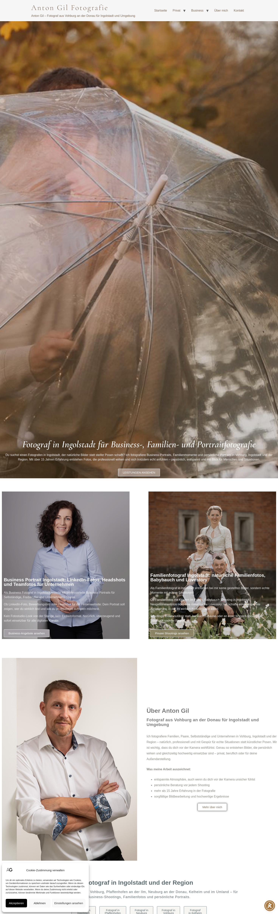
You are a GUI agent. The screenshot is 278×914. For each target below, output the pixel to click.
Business (197, 10)
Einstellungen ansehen (68, 903)
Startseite (160, 10)
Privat (176, 10)
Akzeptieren (16, 903)
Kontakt (239, 10)
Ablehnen (40, 903)
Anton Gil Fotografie (69, 7)
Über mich (221, 10)
